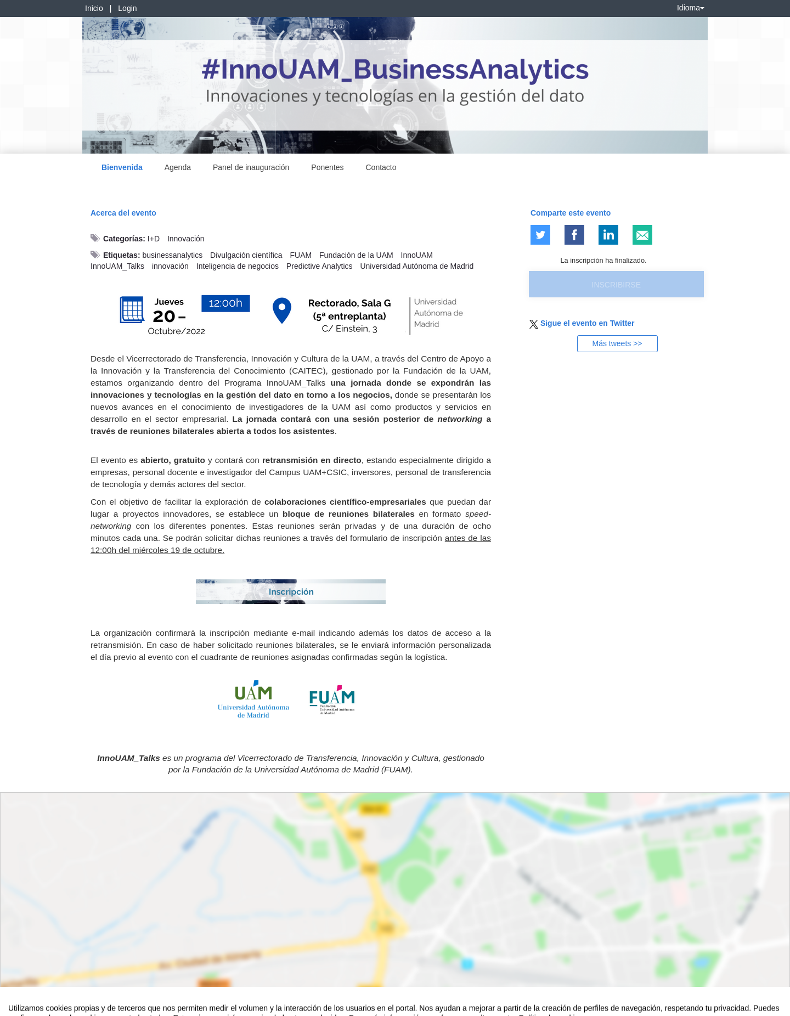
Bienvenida (122, 167)
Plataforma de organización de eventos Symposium (401, 1005)
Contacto (381, 167)
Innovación (186, 238)
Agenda (178, 167)
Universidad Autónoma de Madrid (416, 266)
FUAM (301, 255)
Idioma (690, 7)
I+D (154, 238)
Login (127, 8)
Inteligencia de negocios (237, 266)
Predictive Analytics (319, 266)
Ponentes (327, 167)
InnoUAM (417, 255)
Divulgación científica (246, 255)
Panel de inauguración (251, 167)
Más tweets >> (617, 343)
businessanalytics (172, 255)
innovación (170, 266)
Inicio (94, 8)
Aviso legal (25, 1005)
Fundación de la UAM (356, 255)
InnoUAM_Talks (117, 266)
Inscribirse (616, 284)
